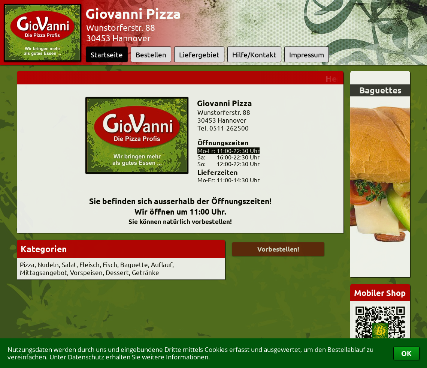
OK (406, 353)
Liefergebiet (199, 54)
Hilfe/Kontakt (254, 54)
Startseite (107, 54)
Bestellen (151, 54)
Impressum (306, 54)
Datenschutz (86, 357)
